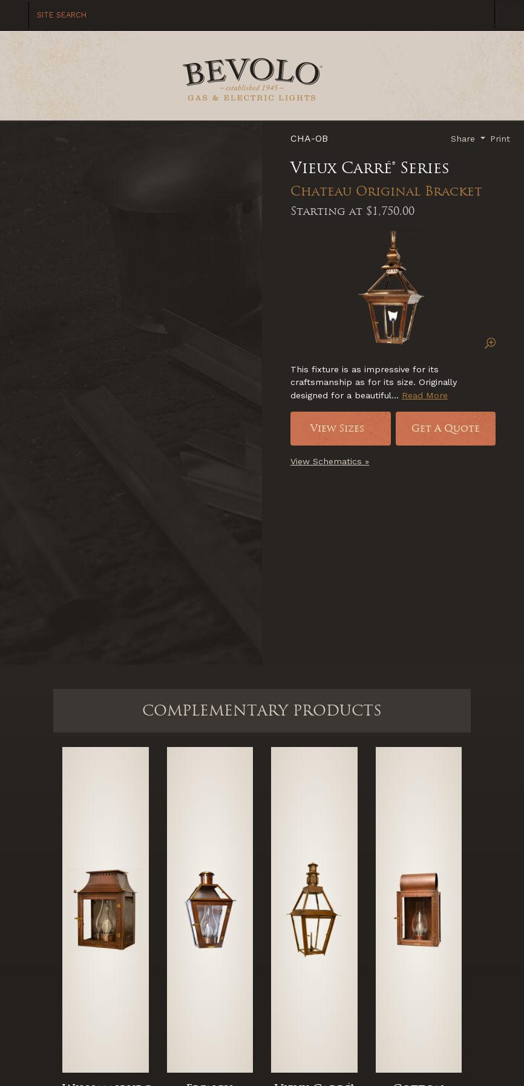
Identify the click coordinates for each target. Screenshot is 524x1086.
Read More (425, 395)
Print (500, 138)
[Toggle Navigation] (508, 14)
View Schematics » (329, 461)
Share (464, 138)
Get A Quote (445, 428)
